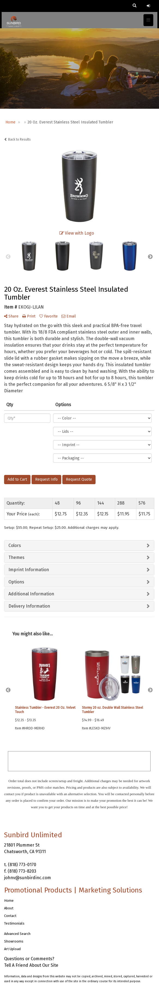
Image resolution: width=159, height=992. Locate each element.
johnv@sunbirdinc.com (27, 877)
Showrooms (13, 941)
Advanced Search (17, 934)
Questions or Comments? (29, 958)
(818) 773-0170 (22, 864)
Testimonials (14, 923)
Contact (10, 916)
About (8, 908)
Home (9, 900)
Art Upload (12, 949)
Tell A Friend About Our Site (31, 965)
